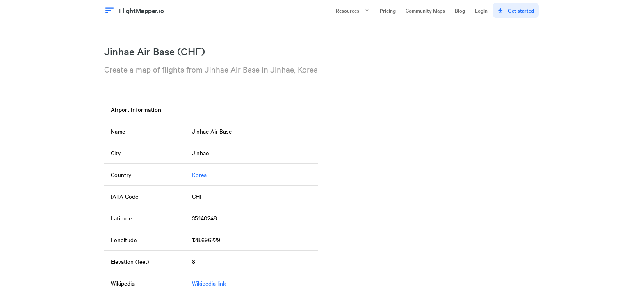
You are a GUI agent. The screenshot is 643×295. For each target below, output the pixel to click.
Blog (460, 10)
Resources (353, 10)
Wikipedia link (209, 283)
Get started (515, 10)
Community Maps (425, 10)
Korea (199, 174)
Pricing (388, 10)
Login (481, 10)
